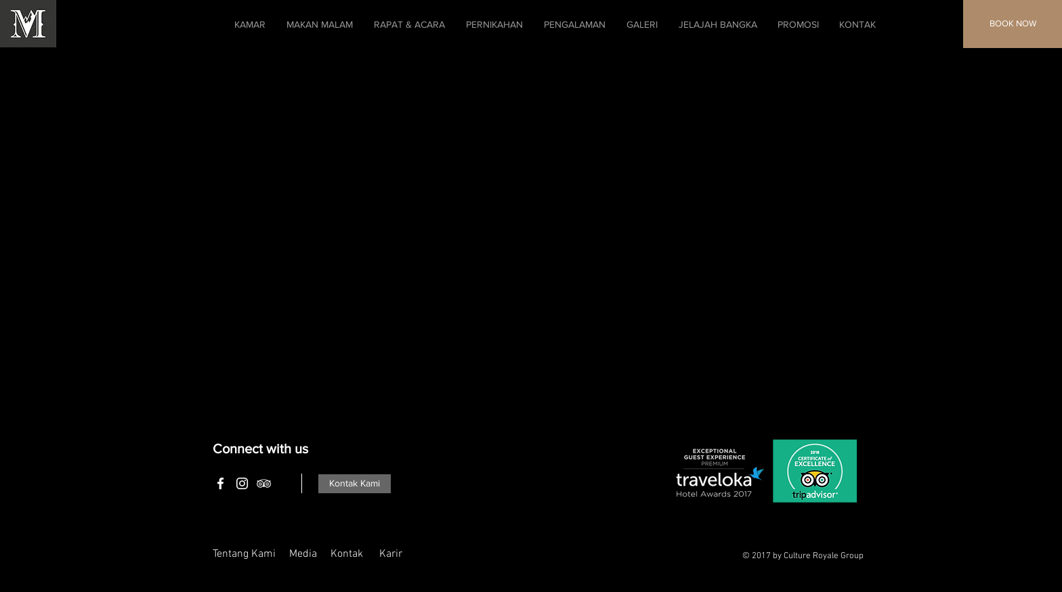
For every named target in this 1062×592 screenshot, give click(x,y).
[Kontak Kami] (354, 483)
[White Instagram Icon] (242, 483)
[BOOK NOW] (1012, 24)
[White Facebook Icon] (220, 483)
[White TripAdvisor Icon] (264, 483)
